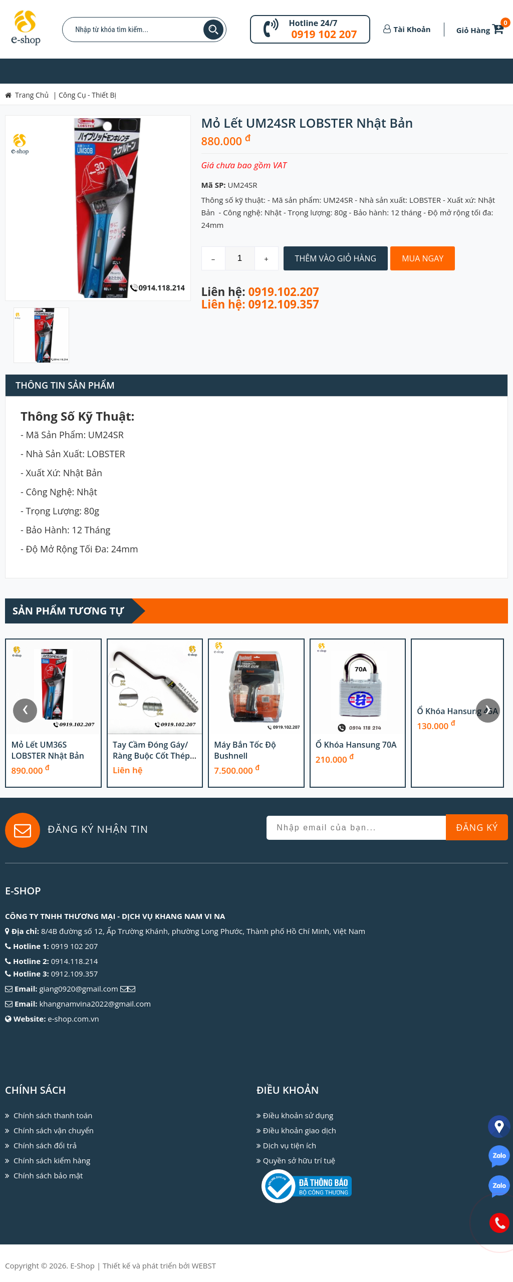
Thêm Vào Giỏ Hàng (336, 258)
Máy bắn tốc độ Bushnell (346, 750)
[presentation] (25, 710)
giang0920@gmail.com (78, 989)
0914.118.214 (74, 961)
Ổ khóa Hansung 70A (457, 744)
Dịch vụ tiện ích (289, 1145)
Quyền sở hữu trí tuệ (299, 1160)
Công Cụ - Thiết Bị (87, 95)
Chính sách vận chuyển (54, 1130)
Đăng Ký (477, 827)
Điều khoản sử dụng (298, 1115)
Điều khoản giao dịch (299, 1130)
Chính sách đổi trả (45, 1145)
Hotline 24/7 (313, 23)
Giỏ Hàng (481, 30)
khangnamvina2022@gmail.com (95, 1004)
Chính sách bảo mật (48, 1175)
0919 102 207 (324, 34)
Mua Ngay (422, 258)
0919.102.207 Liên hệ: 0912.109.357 (260, 298)
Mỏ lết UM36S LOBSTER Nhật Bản (148, 750)
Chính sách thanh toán (53, 1115)
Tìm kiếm (213, 30)
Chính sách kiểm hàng (52, 1160)
